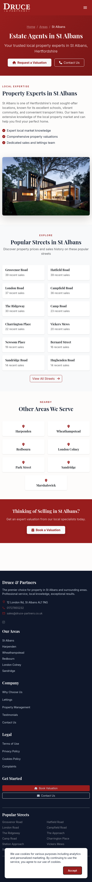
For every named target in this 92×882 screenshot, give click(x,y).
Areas (43, 27)
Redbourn (8, 658)
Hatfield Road (55, 822)
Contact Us (69, 62)
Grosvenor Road (12, 822)
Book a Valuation (46, 545)
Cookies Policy (11, 758)
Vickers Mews (55, 844)
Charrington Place (58, 838)
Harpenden (9, 646)
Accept (72, 870)
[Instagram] (3, 622)
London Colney (11, 664)
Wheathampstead (13, 652)
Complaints (9, 766)
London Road (10, 827)
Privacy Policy (11, 751)
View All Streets (46, 394)
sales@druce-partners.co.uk (25, 613)
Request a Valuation (29, 62)
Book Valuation (45, 788)
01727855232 (15, 607)
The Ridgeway (11, 833)
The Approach (56, 833)
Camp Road (9, 838)
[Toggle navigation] (85, 8)
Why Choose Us (12, 692)
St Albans (8, 640)
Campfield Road (57, 827)
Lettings (7, 699)
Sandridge (8, 670)
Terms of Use (10, 743)
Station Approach (13, 844)
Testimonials (10, 714)
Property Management (16, 707)
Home (31, 27)
